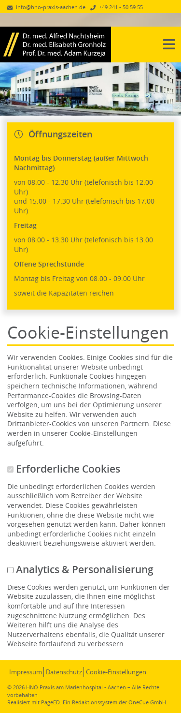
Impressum (25, 672)
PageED (50, 702)
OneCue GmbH (147, 702)
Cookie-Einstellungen (116, 672)
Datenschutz (64, 672)
